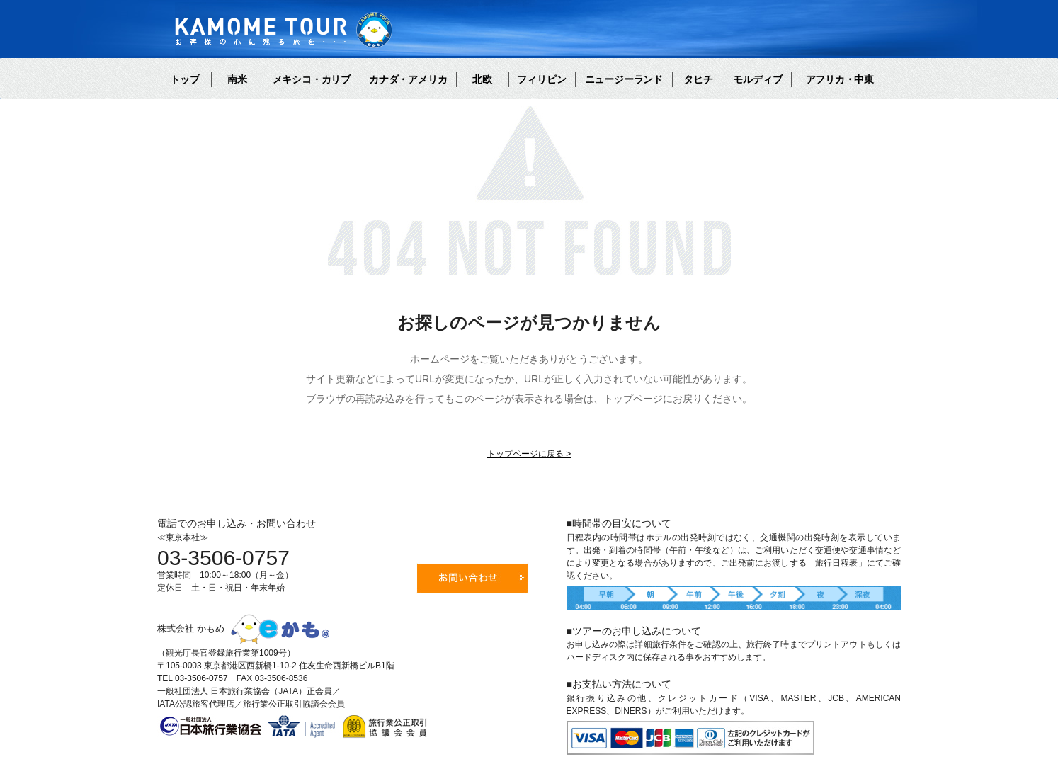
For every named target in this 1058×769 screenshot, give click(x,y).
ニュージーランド (624, 79)
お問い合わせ (472, 578)
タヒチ (698, 79)
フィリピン (542, 79)
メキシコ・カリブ (312, 79)
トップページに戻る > (529, 454)
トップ (185, 79)
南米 (237, 79)
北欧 (482, 79)
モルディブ (758, 79)
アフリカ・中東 (840, 79)
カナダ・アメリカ (408, 79)
